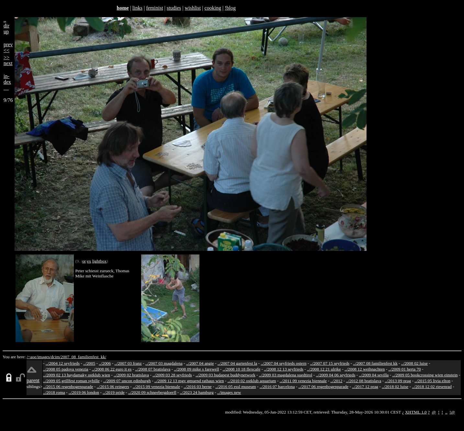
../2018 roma (54, 392)
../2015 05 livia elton (432, 380)
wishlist (193, 8)
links (137, 8)
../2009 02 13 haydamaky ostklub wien (76, 374)
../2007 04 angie (200, 363)
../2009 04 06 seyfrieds (336, 374)
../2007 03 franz (127, 363)
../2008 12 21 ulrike (324, 369)
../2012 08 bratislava (363, 380)
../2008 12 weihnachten (365, 369)
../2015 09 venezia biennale (156, 386)
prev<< (8, 47)
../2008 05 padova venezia (65, 369)
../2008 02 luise (414, 363)
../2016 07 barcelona (277, 386)
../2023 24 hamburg (197, 392)
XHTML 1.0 (416, 412)
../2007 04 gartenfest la (237, 363)
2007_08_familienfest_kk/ (83, 356)
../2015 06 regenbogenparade (68, 386)
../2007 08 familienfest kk (375, 363)
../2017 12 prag (365, 386)
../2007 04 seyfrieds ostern (283, 363)
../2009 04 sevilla (374, 374)
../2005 (89, 363)
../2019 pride (114, 392)
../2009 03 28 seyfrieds (172, 374)
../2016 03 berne (198, 386)
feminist (154, 8)
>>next (8, 60)
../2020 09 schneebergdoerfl (152, 392)
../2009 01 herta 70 (404, 369)
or (84, 261)
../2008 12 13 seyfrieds (283, 369)
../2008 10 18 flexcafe (242, 369)
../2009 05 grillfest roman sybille (71, 380)
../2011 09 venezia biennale (303, 380)
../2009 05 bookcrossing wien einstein (425, 374)
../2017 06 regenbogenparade (323, 386)
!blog (230, 8)
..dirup (6, 25)
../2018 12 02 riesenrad (432, 386)
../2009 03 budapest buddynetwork (225, 374)
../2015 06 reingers (113, 386)
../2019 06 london (84, 392)
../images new (229, 392)
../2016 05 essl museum (235, 386)
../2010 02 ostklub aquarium (252, 380)
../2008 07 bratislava (152, 369)
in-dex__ (7, 82)
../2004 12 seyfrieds (63, 363)
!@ (452, 412)
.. (446, 412)
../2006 (105, 363)
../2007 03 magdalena (164, 363)
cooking (212, 8)
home (123, 8)
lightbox (99, 261)
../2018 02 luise (395, 386)
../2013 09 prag (398, 380)
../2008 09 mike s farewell (196, 369)
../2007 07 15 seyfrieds (329, 363)
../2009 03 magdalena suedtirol (285, 374)
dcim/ (56, 356)
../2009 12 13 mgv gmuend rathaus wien (189, 380)
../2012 (336, 380)
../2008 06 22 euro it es (112, 369)
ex (89, 261)
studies (174, 8)
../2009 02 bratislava (131, 374)
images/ (44, 356)
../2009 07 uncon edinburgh (127, 380)
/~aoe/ (32, 356)
